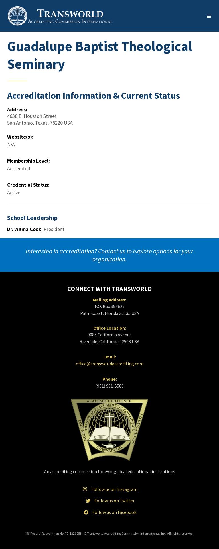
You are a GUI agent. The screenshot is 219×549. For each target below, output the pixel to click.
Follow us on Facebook (109, 512)
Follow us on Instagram (109, 489)
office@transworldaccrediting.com (109, 363)
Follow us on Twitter (110, 500)
